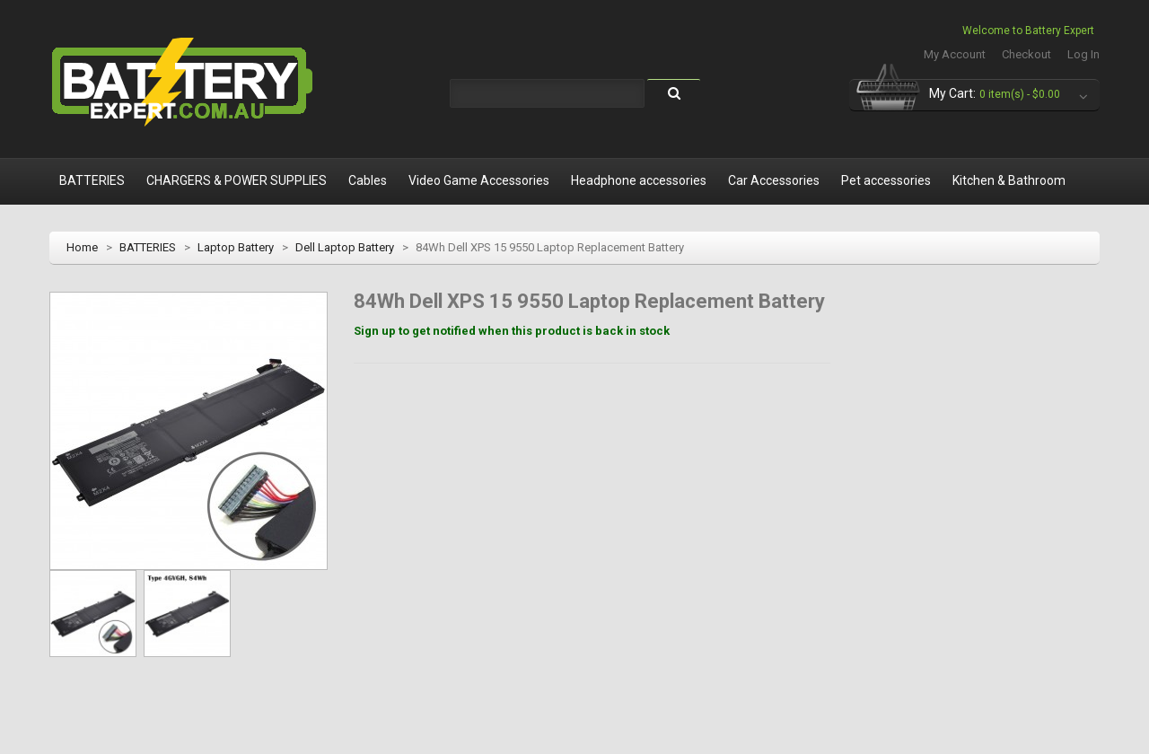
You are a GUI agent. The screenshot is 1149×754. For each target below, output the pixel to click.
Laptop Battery (235, 247)
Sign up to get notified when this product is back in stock (512, 331)
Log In (1083, 54)
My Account (955, 54)
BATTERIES (147, 247)
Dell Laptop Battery (344, 247)
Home (82, 247)
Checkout (1026, 54)
